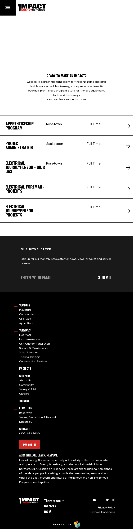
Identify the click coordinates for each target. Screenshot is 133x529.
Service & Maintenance (33, 348)
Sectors (24, 305)
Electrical (25, 335)
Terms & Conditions (102, 512)
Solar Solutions (28, 352)
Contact (24, 429)
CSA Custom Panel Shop (34, 343)
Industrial (25, 310)
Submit (105, 277)
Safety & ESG (27, 389)
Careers (24, 394)
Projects (25, 368)
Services (25, 330)
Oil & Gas (25, 318)
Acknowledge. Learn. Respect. (38, 455)
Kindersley (25, 422)
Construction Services (33, 361)
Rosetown (25, 413)
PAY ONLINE (29, 445)
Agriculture (26, 323)
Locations (25, 408)
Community (26, 385)
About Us (25, 380)
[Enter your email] (66, 277)
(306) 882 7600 (29, 433)
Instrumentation (29, 339)
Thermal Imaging (29, 357)
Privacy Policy (106, 507)
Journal (24, 401)
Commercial (26, 314)
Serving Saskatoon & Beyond (37, 417)
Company (24, 376)
